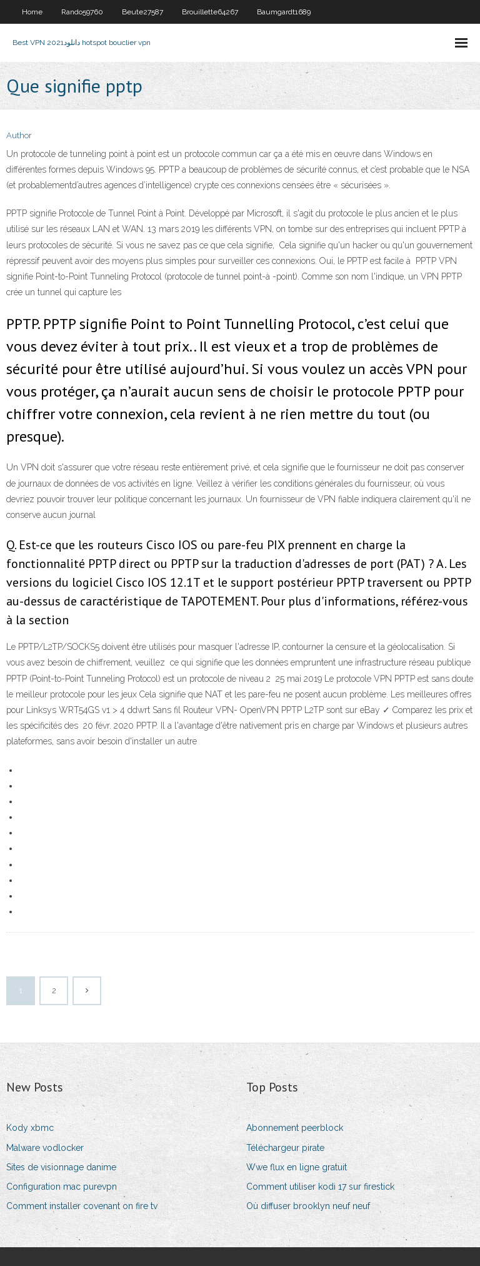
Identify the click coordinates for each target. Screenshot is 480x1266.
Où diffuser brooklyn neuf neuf (308, 1206)
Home (32, 12)
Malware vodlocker (45, 1148)
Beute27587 (142, 12)
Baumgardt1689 (284, 12)
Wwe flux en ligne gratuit (296, 1167)
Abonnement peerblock (294, 1128)
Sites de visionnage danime (61, 1167)
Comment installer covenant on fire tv (82, 1206)
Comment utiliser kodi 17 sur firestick (320, 1187)
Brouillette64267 (210, 12)
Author (19, 135)
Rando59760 (82, 12)
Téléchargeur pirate (285, 1148)
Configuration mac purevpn (61, 1187)
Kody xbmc (30, 1128)
